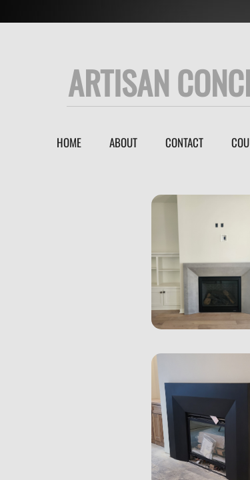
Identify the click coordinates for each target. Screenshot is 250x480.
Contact (184, 142)
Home (69, 142)
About (123, 142)
